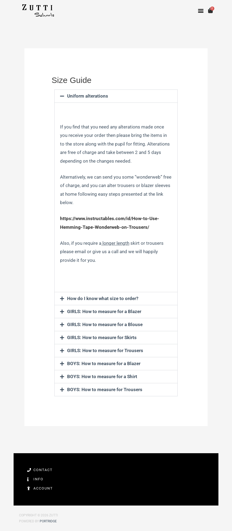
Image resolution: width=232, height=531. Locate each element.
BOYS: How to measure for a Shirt (102, 376)
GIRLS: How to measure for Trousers (105, 350)
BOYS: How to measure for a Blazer (103, 363)
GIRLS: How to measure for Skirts (102, 337)
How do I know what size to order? (102, 298)
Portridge (48, 521)
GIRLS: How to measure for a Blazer (104, 311)
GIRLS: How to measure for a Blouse (105, 324)
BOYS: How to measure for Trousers (104, 389)
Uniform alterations (87, 96)
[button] (200, 10)
